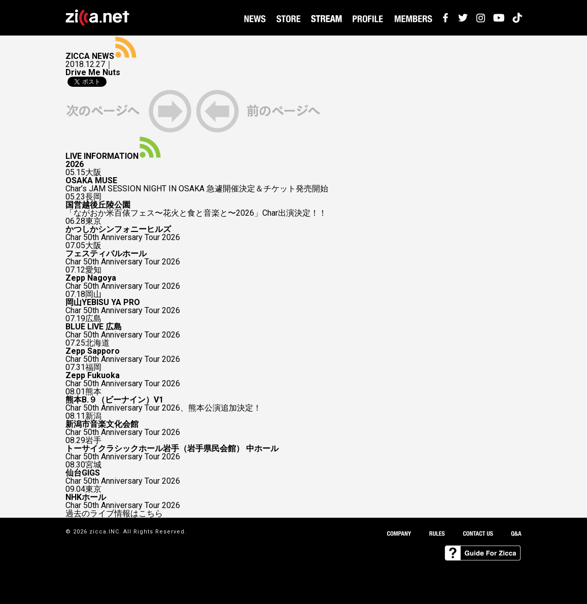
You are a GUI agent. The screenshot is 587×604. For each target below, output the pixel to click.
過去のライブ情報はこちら (114, 514)
